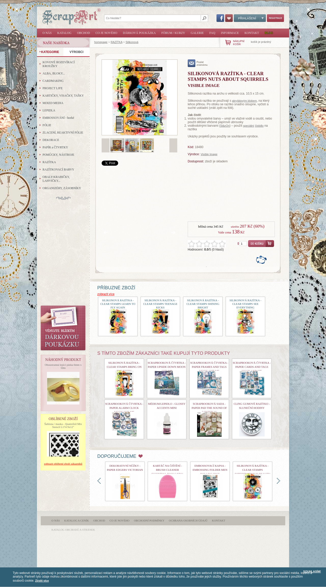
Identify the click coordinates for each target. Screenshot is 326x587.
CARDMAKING (53, 81)
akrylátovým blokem (244, 100)
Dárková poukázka (139, 33)
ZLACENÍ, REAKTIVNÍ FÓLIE (63, 132)
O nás (47, 33)
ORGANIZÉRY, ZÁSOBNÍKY (62, 188)
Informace (230, 33)
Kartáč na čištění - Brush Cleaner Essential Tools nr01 (167, 469)
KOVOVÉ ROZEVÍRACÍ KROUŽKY (59, 64)
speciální (248, 125)
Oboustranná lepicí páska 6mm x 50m (63, 366)
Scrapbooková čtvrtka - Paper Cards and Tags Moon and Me (252, 366)
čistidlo (259, 125)
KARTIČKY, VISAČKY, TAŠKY (63, 95)
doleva (99, 481)
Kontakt (251, 33)
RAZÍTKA (117, 42)
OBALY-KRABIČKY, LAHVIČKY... (56, 178)
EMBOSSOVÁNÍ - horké (58, 118)
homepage (100, 42)
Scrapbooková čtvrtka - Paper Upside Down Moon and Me (167, 366)
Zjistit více (42, 580)
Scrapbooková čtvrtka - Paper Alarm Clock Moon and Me (124, 407)
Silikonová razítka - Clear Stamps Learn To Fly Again (117, 304)
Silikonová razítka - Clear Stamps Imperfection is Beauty (252, 469)
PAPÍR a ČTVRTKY (55, 147)
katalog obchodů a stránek (73, 529)
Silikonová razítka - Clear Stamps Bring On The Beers (124, 366)
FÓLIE (47, 125)
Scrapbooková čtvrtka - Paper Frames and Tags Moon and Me (209, 366)
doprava (278, 481)
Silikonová (132, 42)
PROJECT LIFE (53, 88)
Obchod (83, 33)
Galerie (197, 33)
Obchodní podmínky (149, 520)
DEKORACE (51, 140)
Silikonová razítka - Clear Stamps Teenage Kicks (160, 304)
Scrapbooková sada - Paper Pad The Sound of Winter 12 (209, 407)
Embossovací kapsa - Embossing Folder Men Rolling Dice (210, 469)
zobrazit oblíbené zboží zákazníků (63, 463)
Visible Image (209, 154)
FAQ (212, 33)
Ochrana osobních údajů (188, 520)
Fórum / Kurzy (173, 33)
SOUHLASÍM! (312, 571)
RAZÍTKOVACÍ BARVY (58, 169)
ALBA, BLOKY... (54, 73)
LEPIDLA (49, 110)
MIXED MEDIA (53, 103)
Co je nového (106, 33)
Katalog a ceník (76, 520)
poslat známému (198, 63)
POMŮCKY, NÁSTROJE (58, 154)
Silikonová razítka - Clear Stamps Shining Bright (202, 304)
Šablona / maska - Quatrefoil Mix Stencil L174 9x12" (63, 425)
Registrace (275, 18)
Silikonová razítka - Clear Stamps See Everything (245, 304)
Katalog (64, 33)
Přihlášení (250, 18)
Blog (269, 33)
